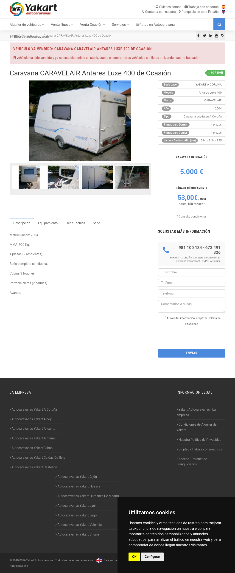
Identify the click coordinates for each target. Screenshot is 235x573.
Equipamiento (48, 223)
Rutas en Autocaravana (155, 25)
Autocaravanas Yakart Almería (32, 438)
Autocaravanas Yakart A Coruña (33, 409)
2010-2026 (18, 560)
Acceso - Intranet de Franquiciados (192, 461)
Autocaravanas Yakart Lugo (76, 515)
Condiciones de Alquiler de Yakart (197, 427)
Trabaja (202, 7)
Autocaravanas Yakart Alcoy (31, 419)
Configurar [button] (152, 557)
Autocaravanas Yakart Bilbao (31, 448)
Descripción (21, 223)
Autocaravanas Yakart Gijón (76, 476)
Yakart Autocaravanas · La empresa (196, 412)
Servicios (120, 25)
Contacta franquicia (180, 12)
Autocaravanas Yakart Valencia (79, 525)
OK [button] (134, 557)
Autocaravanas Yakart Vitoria (77, 534)
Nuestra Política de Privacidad (199, 439)
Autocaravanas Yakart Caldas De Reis (37, 457)
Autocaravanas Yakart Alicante (32, 428)
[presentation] (193, 336)
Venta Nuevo (62, 25)
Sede (96, 223)
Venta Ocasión (93, 25)
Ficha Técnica (75, 223)
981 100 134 (190, 247)
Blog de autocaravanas (29, 36)
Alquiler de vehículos (27, 25)
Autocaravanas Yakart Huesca (78, 486)
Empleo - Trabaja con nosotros (199, 449)
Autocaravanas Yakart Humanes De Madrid (87, 496)
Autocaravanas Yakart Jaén (76, 505)
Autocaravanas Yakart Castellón (33, 467)
